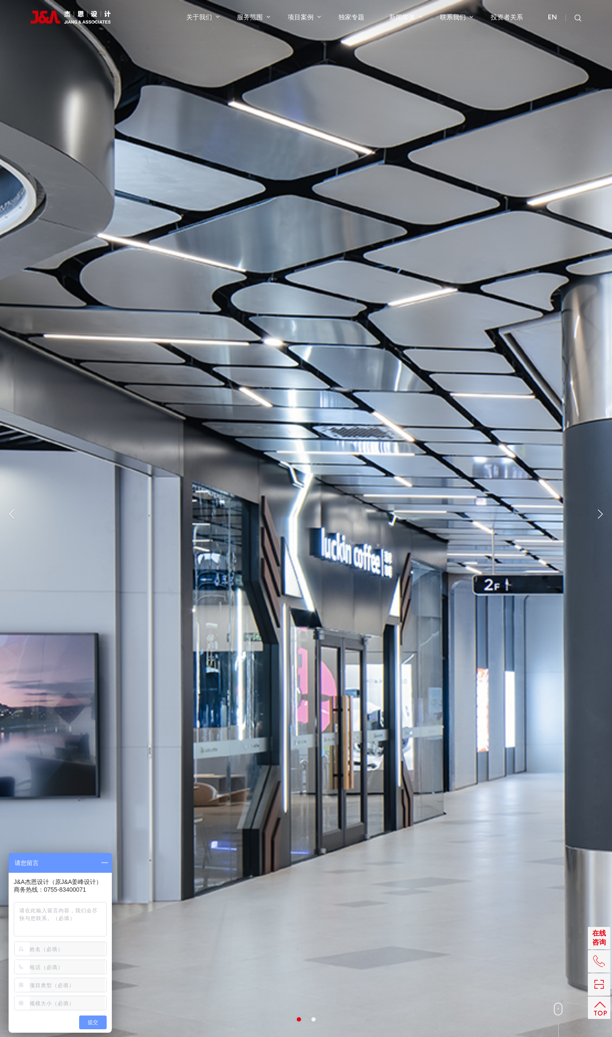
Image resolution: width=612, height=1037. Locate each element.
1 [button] (299, 1019)
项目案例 (304, 17)
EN (552, 18)
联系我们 (456, 17)
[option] (306, 518)
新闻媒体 (405, 17)
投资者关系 (507, 17)
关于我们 (202, 17)
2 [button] (313, 1019)
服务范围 (253, 17)
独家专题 (351, 17)
